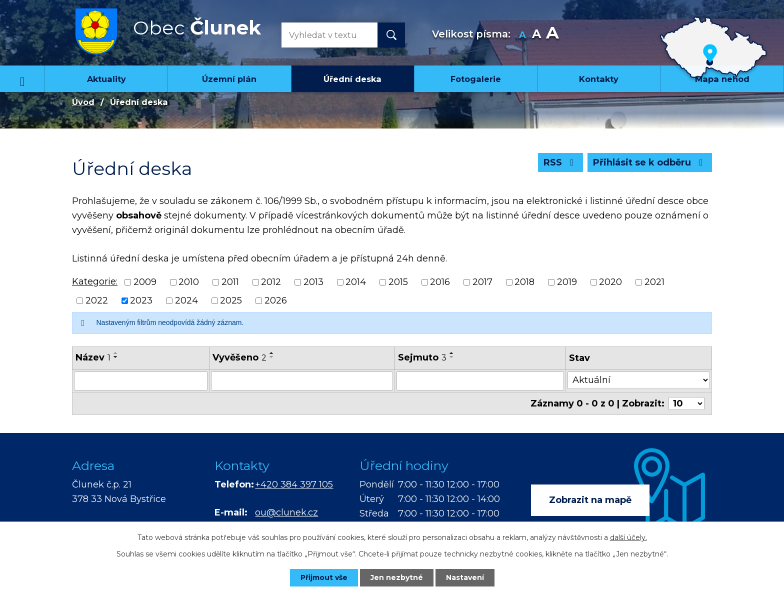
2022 (97, 300)
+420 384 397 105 (294, 484)
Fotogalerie (475, 79)
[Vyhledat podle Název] (141, 381)
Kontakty (598, 79)
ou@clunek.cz (286, 512)
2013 (314, 282)
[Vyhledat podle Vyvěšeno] (302, 381)
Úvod (22, 79)
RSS (561, 162)
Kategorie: (95, 281)
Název (93, 357)
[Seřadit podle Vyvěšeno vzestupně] (272, 353)
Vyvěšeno (239, 357)
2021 (654, 282)
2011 (230, 282)
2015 (398, 282)
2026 (275, 300)
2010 (188, 282)
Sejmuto (422, 357)
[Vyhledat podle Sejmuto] (480, 381)
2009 (145, 282)
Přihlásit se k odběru (650, 162)
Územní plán (229, 79)
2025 (231, 300)
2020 (610, 282)
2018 (524, 282)
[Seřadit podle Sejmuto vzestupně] (452, 353)
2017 (482, 282)
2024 (186, 300)
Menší (522, 35)
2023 (141, 300)
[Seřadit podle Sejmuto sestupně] (452, 357)
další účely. (628, 537)
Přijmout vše (324, 577)
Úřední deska (353, 79)
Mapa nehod (722, 79)
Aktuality (106, 79)
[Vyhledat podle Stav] (639, 380)
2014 (356, 282)
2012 (271, 282)
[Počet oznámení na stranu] (686, 403)
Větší (552, 35)
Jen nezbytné (396, 577)
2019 (567, 282)
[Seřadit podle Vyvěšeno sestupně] (272, 357)
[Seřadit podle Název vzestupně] (116, 353)
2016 (440, 282)
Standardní (536, 35)
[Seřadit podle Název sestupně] (116, 357)
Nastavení (465, 577)
